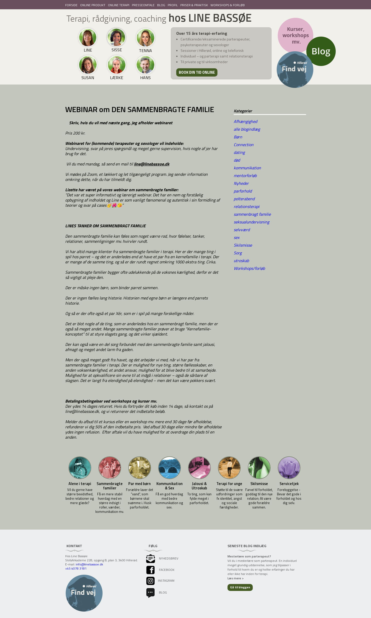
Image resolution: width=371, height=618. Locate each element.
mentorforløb (245, 175)
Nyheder (241, 183)
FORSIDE (71, 5)
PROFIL (173, 5)
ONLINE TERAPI (118, 5)
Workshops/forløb (249, 268)
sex (236, 237)
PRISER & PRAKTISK (194, 5)
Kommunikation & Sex (169, 486)
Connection (244, 144)
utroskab (241, 260)
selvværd (242, 230)
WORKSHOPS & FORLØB (227, 5)
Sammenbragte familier (110, 486)
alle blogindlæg (247, 129)
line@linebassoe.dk (151, 164)
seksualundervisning (251, 222)
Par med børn (139, 484)
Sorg (238, 253)
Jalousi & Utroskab (199, 486)
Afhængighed (245, 121)
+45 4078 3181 (76, 568)
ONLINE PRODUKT (92, 5)
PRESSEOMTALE (143, 5)
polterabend (244, 199)
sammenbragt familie (252, 214)
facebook (159, 569)
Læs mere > (235, 578)
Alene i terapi (80, 484)
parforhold (243, 191)
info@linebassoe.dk (89, 564)
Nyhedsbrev (161, 558)
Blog (156, 592)
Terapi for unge (229, 484)
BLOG (161, 5)
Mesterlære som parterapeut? (249, 556)
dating (239, 152)
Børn (238, 137)
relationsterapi (246, 206)
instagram (159, 580)
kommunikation (247, 168)
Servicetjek (289, 484)
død (237, 160)
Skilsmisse (243, 245)
